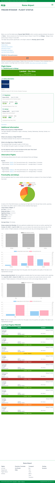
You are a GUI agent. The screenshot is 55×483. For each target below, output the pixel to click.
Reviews (44, 468)
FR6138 (12, 164)
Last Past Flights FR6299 (7, 52)
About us (23, 481)
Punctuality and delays (7, 50)
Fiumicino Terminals (20, 466)
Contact (19, 481)
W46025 (12, 169)
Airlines (3, 473)
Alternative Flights (5, 48)
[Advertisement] (27, 22)
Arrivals (3, 468)
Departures (4, 470)
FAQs (16, 470)
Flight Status (4, 45)
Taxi (30, 470)
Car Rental (17, 468)
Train (30, 471)
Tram (30, 475)
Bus (29, 468)
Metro (30, 473)
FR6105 (12, 162)
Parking (44, 466)
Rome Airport (28, 5)
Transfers (31, 477)
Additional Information (7, 46)
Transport (31, 466)
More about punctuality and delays (38, 63)
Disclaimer (15, 481)
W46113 (12, 171)
